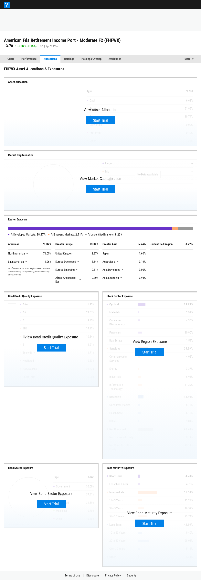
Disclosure (92, 575)
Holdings (69, 59)
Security (131, 575)
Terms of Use (72, 575)
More (187, 59)
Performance (29, 59)
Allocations (50, 59)
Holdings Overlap (91, 59)
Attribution (115, 59)
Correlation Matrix (139, 59)
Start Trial (100, 120)
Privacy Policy (113, 575)
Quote (10, 59)
